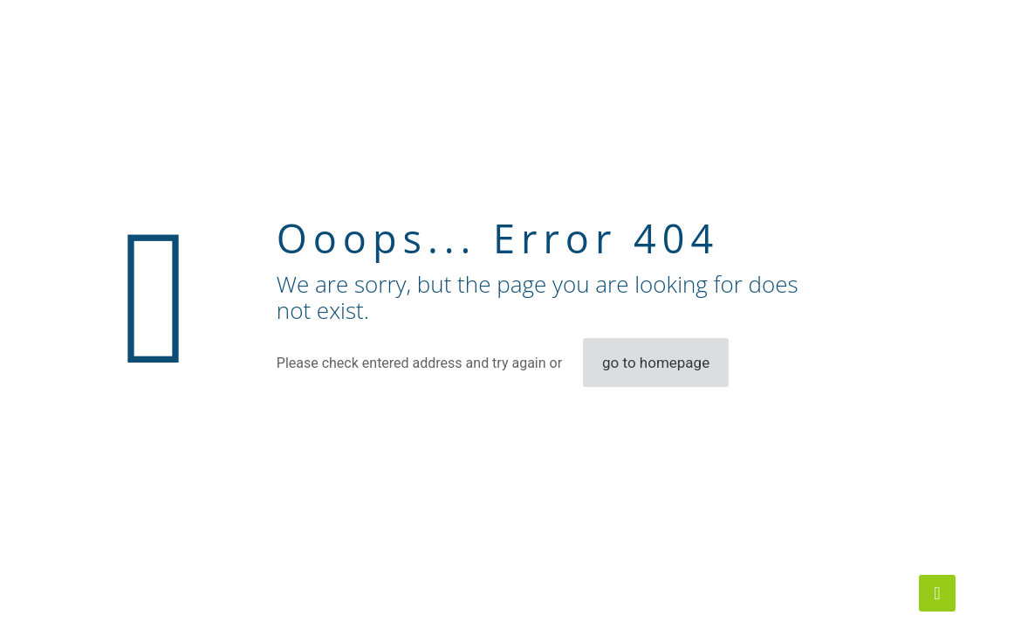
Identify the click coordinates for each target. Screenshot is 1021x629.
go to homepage (655, 362)
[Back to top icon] (937, 593)
